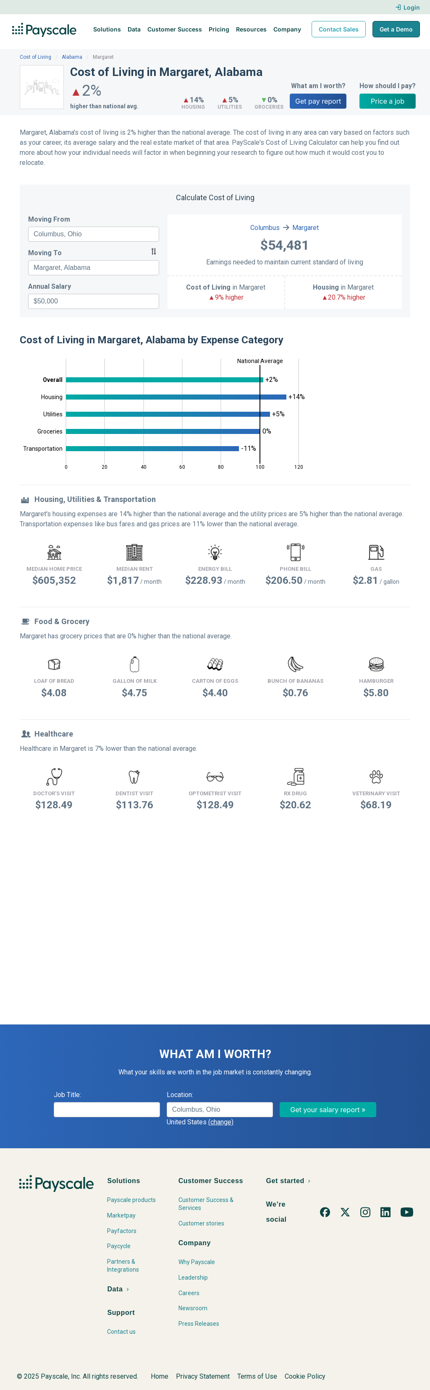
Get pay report (318, 101)
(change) (220, 1122)
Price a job (387, 101)
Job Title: (67, 1095)
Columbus (265, 228)
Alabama (72, 57)
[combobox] (93, 234)
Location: (180, 1095)
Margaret (305, 228)
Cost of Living (35, 57)
